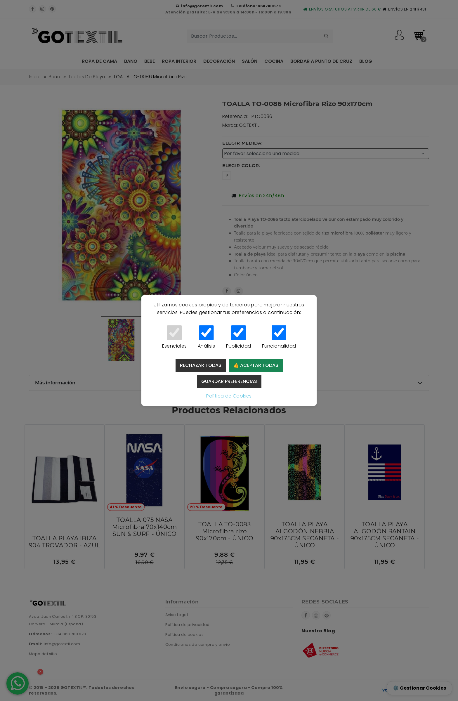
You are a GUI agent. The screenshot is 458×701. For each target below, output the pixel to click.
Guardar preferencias (229, 381)
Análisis (206, 337)
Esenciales (174, 337)
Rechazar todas (200, 365)
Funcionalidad (279, 337)
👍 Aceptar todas (255, 365)
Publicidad (238, 337)
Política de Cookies (229, 396)
